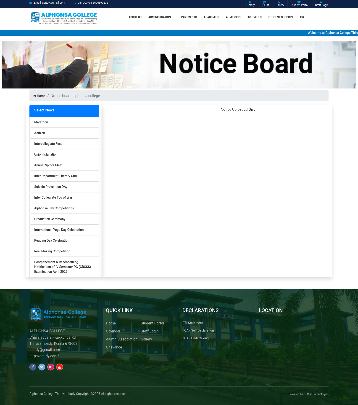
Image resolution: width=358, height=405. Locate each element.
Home (39, 96)
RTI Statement (192, 323)
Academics (211, 17)
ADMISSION (233, 17)
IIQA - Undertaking (195, 338)
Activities (254, 17)
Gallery (146, 339)
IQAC (303, 17)
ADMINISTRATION (159, 17)
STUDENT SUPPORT (280, 17)
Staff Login (150, 331)
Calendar (113, 331)
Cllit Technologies (318, 394)
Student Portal (152, 323)
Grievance (114, 347)
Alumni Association (121, 339)
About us (135, 17)
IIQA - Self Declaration (198, 330)
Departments (187, 17)
